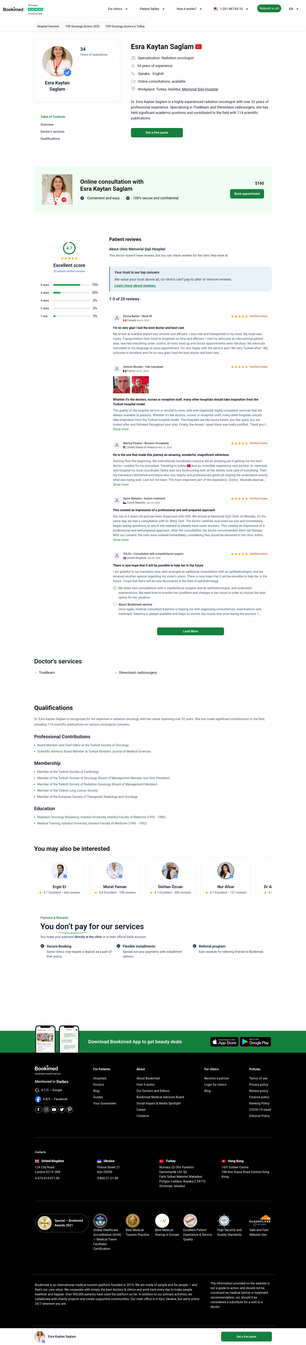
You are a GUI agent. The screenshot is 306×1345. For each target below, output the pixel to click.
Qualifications (50, 138)
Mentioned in (51, 1081)
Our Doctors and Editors (153, 1091)
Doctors (98, 1084)
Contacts (143, 1116)
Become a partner (216, 1078)
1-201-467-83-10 (231, 9)
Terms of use (258, 1078)
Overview (47, 124)
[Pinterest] (69, 1109)
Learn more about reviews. (135, 286)
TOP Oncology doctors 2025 (82, 26)
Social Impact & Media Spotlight (159, 1103)
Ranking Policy (259, 1103)
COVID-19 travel (260, 1109)
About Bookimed (148, 1078)
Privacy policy (258, 1084)
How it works (146, 1084)
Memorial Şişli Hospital (200, 89)
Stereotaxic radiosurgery (138, 672)
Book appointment (247, 194)
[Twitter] (61, 1109)
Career (141, 1109)
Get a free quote (157, 132)
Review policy (258, 1091)
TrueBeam (47, 672)
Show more (121, 429)
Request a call (269, 8)
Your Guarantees (104, 1103)
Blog (96, 1091)
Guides (98, 1097)
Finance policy (259, 1097)
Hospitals (100, 1078)
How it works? (190, 9)
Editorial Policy (259, 1116)
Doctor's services (52, 131)
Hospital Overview (48, 26)
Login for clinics (215, 1084)
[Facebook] (38, 1109)
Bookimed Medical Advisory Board (160, 1097)
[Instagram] (46, 1109)
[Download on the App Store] (224, 1041)
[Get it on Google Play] (255, 1041)
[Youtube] (54, 1109)
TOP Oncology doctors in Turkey (125, 26)
